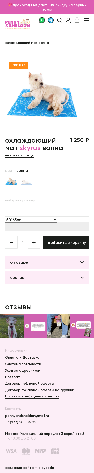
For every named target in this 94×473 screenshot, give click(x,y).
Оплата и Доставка (22, 357)
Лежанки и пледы (19, 155)
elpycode (46, 467)
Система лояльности (23, 364)
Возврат (12, 377)
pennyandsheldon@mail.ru (27, 415)
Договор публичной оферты (29, 383)
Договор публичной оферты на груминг (39, 390)
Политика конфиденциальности (32, 396)
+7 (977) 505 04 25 (20, 422)
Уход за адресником (22, 370)
